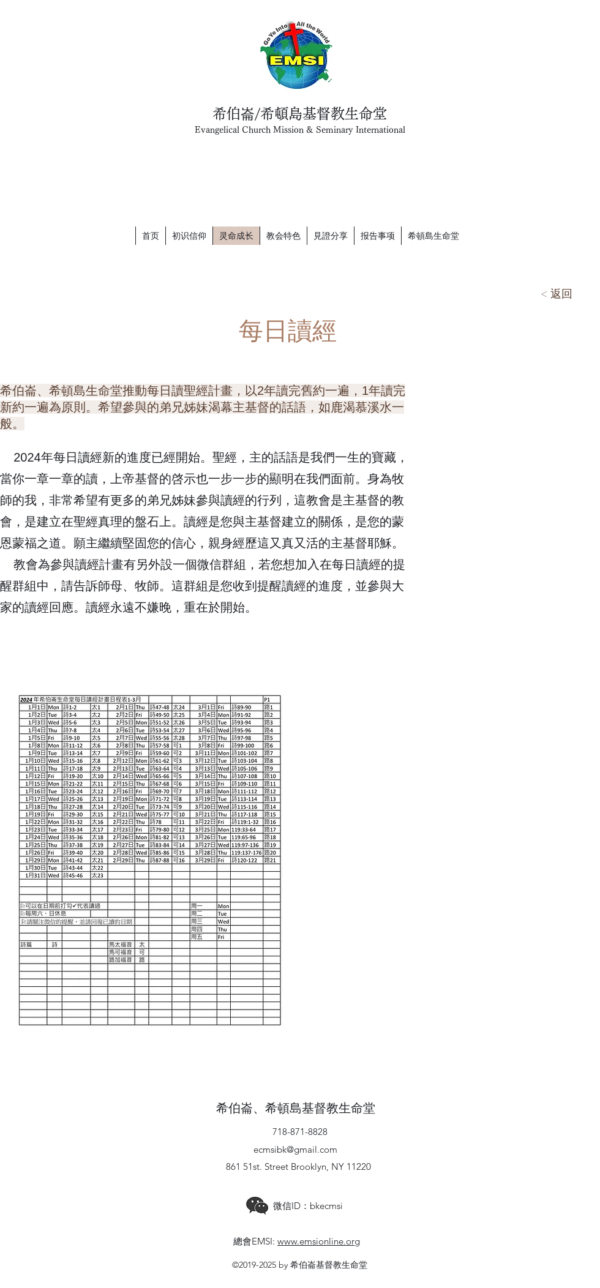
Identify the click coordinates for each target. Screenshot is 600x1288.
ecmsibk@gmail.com (295, 1149)
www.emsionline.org (318, 1241)
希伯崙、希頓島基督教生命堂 (295, 1109)
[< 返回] (556, 294)
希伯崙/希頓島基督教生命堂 (299, 114)
